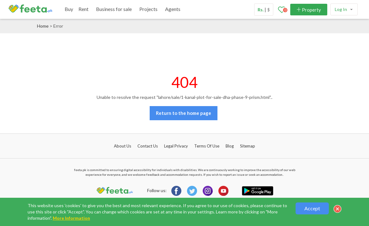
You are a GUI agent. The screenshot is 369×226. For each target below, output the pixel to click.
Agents (172, 9)
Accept (312, 208)
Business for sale (114, 9)
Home (43, 26)
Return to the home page (183, 113)
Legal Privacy (176, 145)
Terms (206, 145)
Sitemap (247, 145)
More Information (71, 218)
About (122, 145)
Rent (83, 9)
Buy (69, 9)
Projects (148, 9)
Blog (230, 145)
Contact (147, 145)
